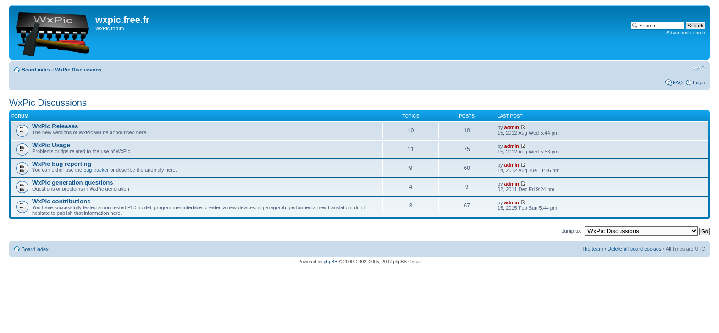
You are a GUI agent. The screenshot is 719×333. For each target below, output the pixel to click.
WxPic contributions (61, 201)
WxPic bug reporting (61, 163)
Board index (36, 69)
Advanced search (685, 32)
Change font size (698, 68)
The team (592, 248)
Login (699, 82)
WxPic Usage (51, 145)
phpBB (330, 261)
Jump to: (571, 231)
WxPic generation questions (72, 182)
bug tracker (96, 170)
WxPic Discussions (78, 69)
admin (511, 127)
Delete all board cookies (634, 248)
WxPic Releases (55, 126)
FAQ (678, 82)
